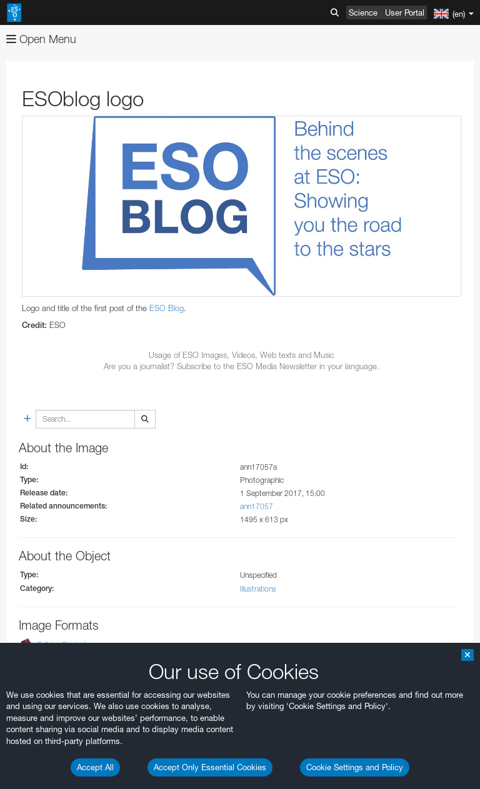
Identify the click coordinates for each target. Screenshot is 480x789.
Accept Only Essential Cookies (210, 767)
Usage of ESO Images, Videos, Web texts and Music (241, 355)
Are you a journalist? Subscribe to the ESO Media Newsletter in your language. (241, 366)
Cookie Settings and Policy (354, 767)
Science (363, 12)
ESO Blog (166, 308)
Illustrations (258, 588)
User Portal (404, 12)
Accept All (95, 767)
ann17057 (256, 506)
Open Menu (41, 39)
